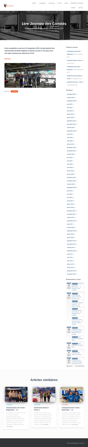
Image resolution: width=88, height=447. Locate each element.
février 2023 (70, 171)
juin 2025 (69, 104)
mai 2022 (69, 194)
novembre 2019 (71, 244)
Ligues (66, 3)
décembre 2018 (71, 270)
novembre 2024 (71, 124)
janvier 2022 (70, 207)
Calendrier (42, 3)
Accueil (34, 3)
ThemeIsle (81, 443)
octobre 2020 (70, 227)
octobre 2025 (70, 97)
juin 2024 (69, 134)
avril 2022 (69, 197)
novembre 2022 (71, 181)
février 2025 (70, 114)
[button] (69, 366)
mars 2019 (70, 260)
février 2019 (70, 264)
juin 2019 (69, 254)
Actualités (51, 3)
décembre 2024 (71, 121)
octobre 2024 (70, 127)
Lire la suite (10, 426)
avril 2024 (69, 137)
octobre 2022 (70, 184)
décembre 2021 (71, 211)
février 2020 (70, 234)
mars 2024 (70, 141)
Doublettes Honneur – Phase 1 (75, 82)
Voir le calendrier (79, 366)
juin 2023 (69, 157)
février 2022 (70, 204)
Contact (80, 7)
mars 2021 (70, 224)
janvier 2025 (70, 117)
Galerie (73, 7)
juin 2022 (69, 190)
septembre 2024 (71, 131)
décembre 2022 (71, 177)
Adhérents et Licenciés (76, 3)
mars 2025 (70, 111)
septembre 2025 (71, 101)
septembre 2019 (71, 250)
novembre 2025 (71, 94)
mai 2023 (69, 161)
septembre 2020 (71, 231)
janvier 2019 (70, 267)
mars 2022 (70, 200)
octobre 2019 (70, 247)
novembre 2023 (71, 151)
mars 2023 (70, 167)
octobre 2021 (70, 217)
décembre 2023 (71, 147)
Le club (59, 3)
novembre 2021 (71, 214)
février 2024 (70, 144)
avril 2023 (69, 164)
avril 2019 (69, 257)
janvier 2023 (70, 174)
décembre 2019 (71, 240)
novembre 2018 (71, 274)
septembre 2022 (71, 187)
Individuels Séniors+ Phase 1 (75, 60)
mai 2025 (69, 107)
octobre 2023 (70, 154)
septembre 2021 (71, 221)
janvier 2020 (70, 237)
